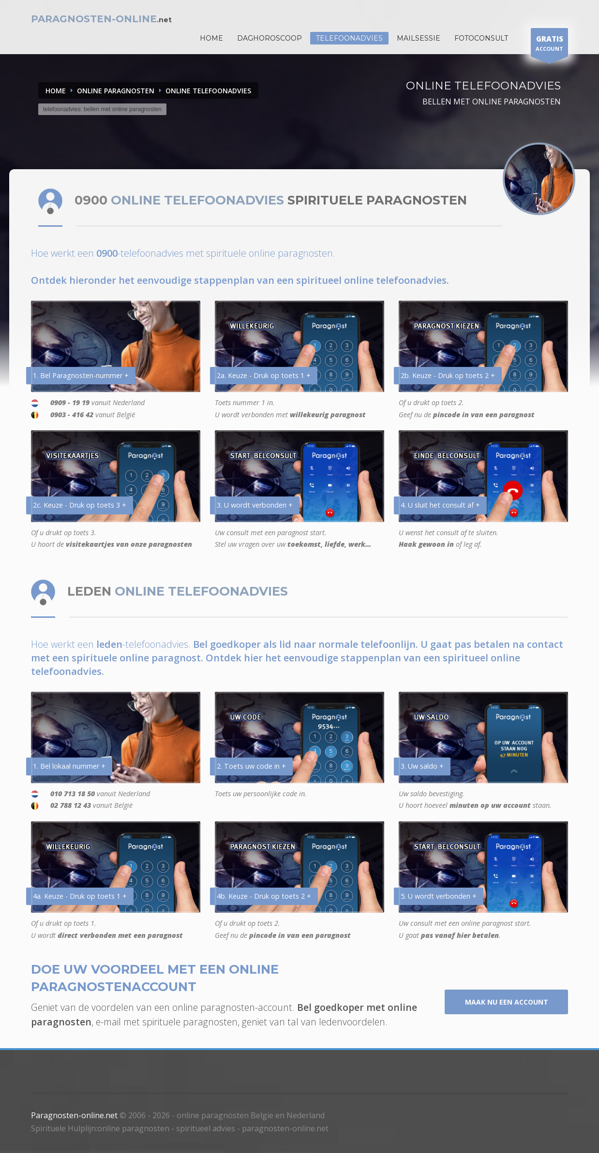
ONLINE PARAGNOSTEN (115, 90)
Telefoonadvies (349, 38)
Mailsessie (418, 38)
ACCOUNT (549, 45)
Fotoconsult (481, 38)
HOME (211, 38)
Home (55, 90)
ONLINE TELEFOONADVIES (208, 90)
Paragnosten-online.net (74, 1115)
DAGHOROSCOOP (269, 38)
